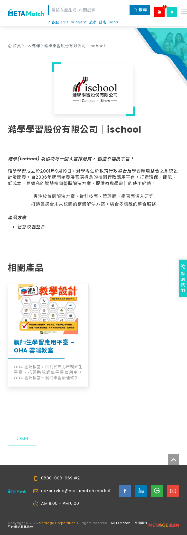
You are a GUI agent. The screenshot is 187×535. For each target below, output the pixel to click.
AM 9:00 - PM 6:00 (60, 503)
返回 (22, 438)
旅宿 (93, 22)
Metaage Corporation (57, 523)
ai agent (79, 22)
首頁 (17, 46)
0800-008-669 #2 (60, 478)
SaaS (113, 22)
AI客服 (53, 22)
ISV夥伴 (32, 46)
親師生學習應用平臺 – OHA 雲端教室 (44, 346)
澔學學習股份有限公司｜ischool (74, 46)
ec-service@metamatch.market (76, 491)
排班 (102, 22)
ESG (64, 22)
